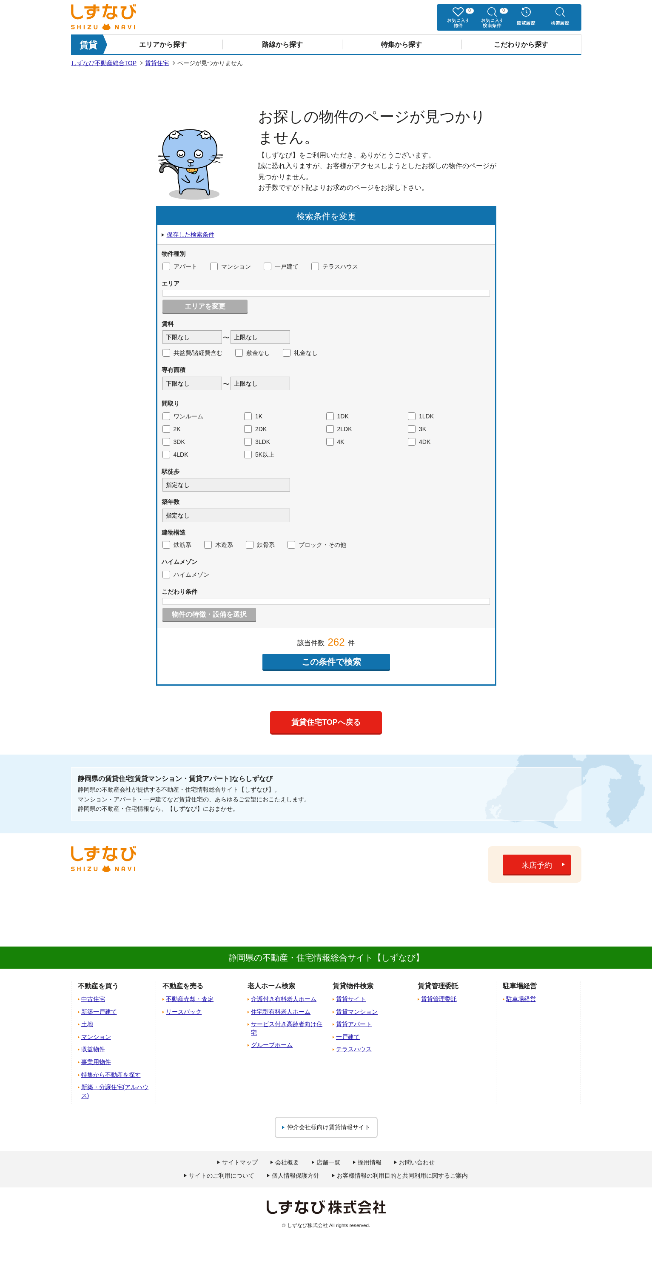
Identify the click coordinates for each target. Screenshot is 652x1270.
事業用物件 (96, 1061)
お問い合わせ (417, 1162)
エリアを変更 (205, 306)
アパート (179, 266)
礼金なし (300, 353)
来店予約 (536, 865)
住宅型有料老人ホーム (280, 1011)
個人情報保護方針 (295, 1175)
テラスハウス (334, 266)
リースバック (184, 1011)
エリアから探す (163, 44)
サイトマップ (240, 1162)
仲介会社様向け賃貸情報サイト (328, 1127)
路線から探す (282, 44)
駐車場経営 (521, 998)
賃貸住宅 (157, 63)
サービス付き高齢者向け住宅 (286, 1028)
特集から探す (401, 44)
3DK (173, 442)
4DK (419, 442)
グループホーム (272, 1044)
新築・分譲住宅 (115, 1091)
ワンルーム (182, 416)
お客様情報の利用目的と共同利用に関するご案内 (402, 1175)
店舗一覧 (328, 1162)
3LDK (257, 442)
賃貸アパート (354, 1024)
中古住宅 (93, 998)
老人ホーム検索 (271, 986)
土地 (87, 1024)
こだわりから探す (521, 44)
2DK (255, 429)
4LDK (175, 454)
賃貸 (88, 45)
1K (253, 416)
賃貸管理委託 (439, 998)
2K (171, 429)
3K (417, 429)
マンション (230, 266)
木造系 (218, 545)
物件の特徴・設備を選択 (209, 614)
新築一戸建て (99, 1011)
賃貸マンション (357, 1011)
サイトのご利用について (221, 1175)
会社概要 (287, 1162)
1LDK (421, 416)
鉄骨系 (260, 545)
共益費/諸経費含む (192, 353)
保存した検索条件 (190, 234)
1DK (337, 416)
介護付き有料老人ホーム (283, 998)
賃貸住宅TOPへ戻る (326, 722)
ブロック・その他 (317, 545)
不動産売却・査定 (190, 998)
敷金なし (252, 353)
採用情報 (370, 1162)
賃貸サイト (351, 998)
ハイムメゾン (185, 574)
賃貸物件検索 (353, 986)
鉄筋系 (176, 545)
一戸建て (281, 266)
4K (335, 442)
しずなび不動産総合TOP (104, 63)
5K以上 (259, 454)
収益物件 (93, 1049)
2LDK (339, 429)
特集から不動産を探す (111, 1074)
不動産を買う (98, 986)
